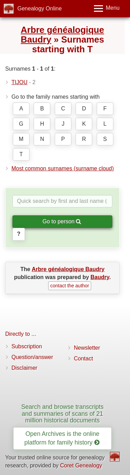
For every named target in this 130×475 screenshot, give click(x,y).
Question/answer (32, 357)
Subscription (26, 346)
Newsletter (87, 348)
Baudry (99, 277)
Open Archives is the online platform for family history (61, 438)
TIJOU (19, 82)
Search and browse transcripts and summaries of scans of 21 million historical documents (62, 413)
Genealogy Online (39, 8)
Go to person (62, 221)
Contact (83, 358)
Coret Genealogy (81, 465)
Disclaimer (24, 368)
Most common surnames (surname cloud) (62, 168)
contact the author (69, 285)
